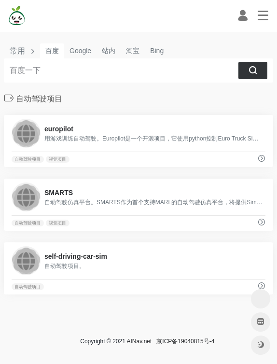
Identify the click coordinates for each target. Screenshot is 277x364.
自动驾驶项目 (27, 159)
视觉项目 (57, 159)
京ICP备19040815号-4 (184, 341)
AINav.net (139, 341)
